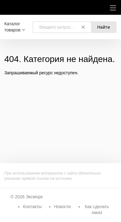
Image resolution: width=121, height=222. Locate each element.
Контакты (32, 206)
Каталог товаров (12, 26)
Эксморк (34, 196)
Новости (62, 206)
